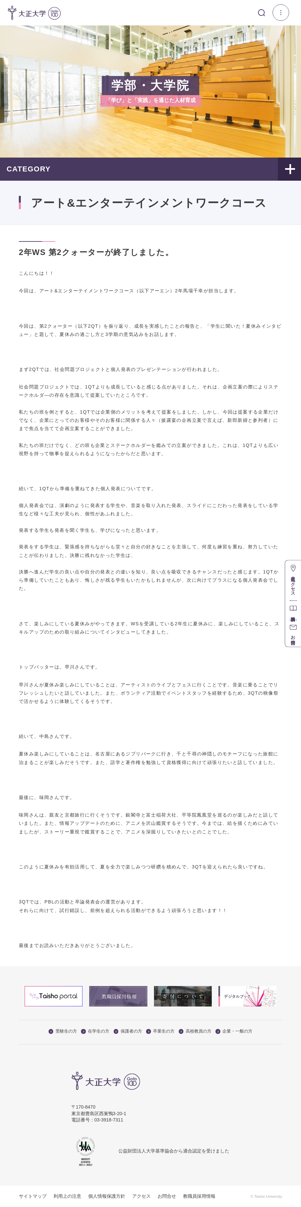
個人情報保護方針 (106, 1196)
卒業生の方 (160, 1031)
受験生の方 (63, 1031)
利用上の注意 (67, 1196)
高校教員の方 (195, 1031)
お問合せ (167, 1196)
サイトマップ (33, 1196)
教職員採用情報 (199, 1196)
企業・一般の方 (233, 1031)
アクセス (141, 1196)
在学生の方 (95, 1031)
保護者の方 (128, 1031)
